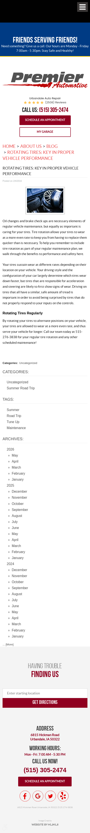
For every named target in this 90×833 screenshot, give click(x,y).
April (15, 461)
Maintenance (16, 428)
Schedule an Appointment (45, 120)
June (15, 528)
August (17, 516)
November (19, 497)
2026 (10, 449)
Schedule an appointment (45, 781)
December (19, 491)
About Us (31, 146)
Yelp (63, 796)
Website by (45, 824)
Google (37, 796)
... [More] (8, 644)
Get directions (45, 702)
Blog (52, 146)
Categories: (16, 372)
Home (9, 146)
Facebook (25, 796)
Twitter (50, 796)
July (15, 522)
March (16, 467)
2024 (10, 564)
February (18, 473)
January (18, 479)
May (15, 455)
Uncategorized (28, 363)
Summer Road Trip (21, 388)
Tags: (8, 399)
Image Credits (45, 820)
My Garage (45, 131)
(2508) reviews (55, 102)
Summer (13, 410)
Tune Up (13, 422)
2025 (10, 485)
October (18, 504)
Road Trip (14, 416)
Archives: (13, 439)
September (20, 510)
